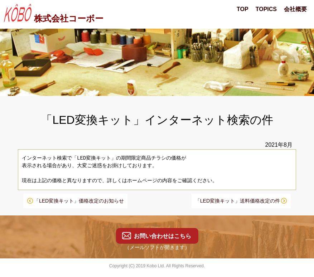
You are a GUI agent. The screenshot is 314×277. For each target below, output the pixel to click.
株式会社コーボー (52, 18)
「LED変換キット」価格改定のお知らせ (79, 201)
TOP (242, 9)
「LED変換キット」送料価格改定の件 (237, 201)
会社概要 (295, 9)
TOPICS (266, 9)
